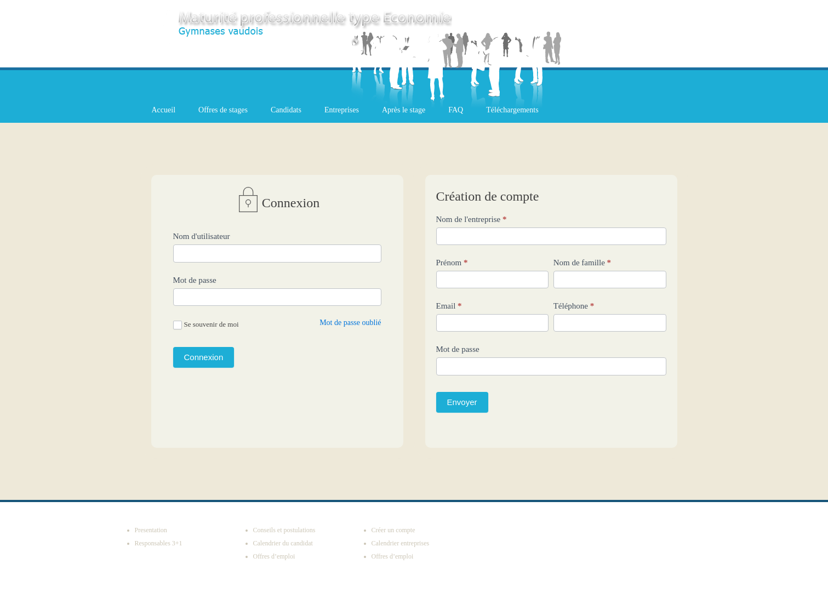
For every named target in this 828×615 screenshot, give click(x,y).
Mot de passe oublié (350, 322)
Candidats (286, 110)
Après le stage (403, 110)
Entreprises (341, 110)
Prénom (452, 262)
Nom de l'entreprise (471, 219)
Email (449, 305)
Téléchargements (512, 110)
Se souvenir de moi (206, 324)
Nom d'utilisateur (201, 236)
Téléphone (574, 305)
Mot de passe (194, 280)
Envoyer (462, 402)
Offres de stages (223, 110)
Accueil (164, 110)
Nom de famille (582, 262)
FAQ (455, 110)
